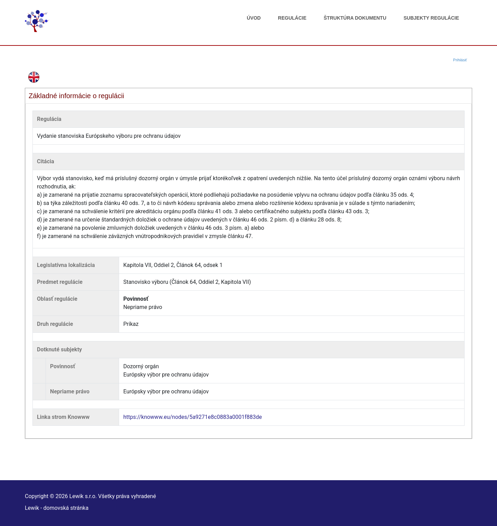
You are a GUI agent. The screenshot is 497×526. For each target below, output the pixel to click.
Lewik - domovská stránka (56, 508)
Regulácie (292, 18)
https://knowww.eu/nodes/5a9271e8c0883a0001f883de (192, 417)
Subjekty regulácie (431, 18)
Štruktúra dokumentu (355, 18)
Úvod (254, 18)
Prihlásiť (460, 60)
